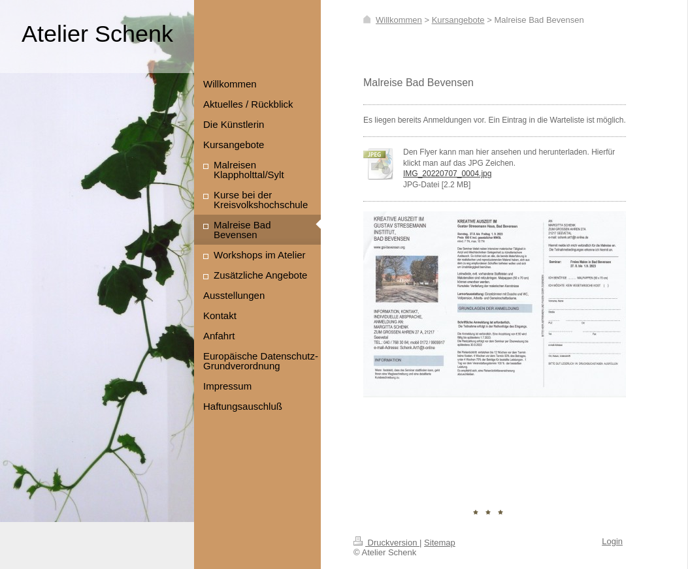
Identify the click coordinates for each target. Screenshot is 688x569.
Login (612, 541)
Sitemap (439, 542)
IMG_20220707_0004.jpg (447, 173)
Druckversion (386, 542)
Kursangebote (458, 20)
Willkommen (399, 20)
